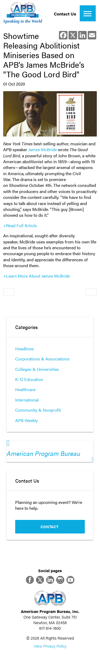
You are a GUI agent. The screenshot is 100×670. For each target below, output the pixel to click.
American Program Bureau (43, 453)
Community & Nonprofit (38, 410)
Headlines (24, 349)
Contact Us (65, 14)
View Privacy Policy (50, 646)
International (27, 400)
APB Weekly (26, 420)
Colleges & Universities (37, 369)
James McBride (42, 149)
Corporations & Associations (42, 359)
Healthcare (25, 389)
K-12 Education (29, 379)
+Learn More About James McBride (37, 276)
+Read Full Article (20, 225)
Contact (49, 526)
